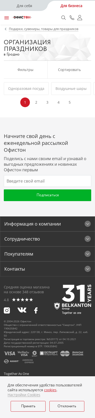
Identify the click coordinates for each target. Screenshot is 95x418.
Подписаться (47, 195)
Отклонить (67, 406)
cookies (50, 389)
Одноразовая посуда (26, 88)
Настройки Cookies (24, 395)
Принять (28, 406)
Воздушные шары (71, 88)
